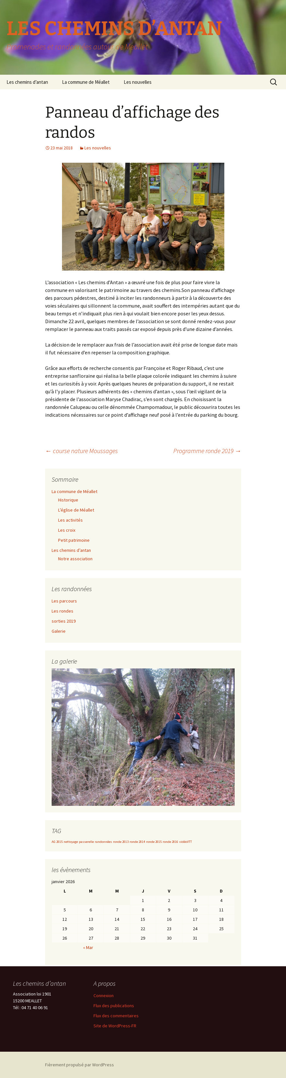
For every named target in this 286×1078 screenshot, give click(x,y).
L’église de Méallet (76, 510)
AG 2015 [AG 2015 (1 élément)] (57, 842)
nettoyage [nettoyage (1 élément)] (71, 842)
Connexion (103, 995)
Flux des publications (113, 1005)
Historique (68, 500)
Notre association (75, 559)
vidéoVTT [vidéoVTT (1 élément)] (185, 842)
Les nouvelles (138, 82)
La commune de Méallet (86, 82)
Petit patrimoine (74, 540)
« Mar (88, 947)
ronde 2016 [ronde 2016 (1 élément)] (170, 842)
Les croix (66, 530)
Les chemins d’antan (27, 82)
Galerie (59, 631)
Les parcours (64, 601)
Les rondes (62, 611)
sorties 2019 (64, 621)
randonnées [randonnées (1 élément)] (103, 842)
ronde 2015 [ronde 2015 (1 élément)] (154, 842)
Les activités (70, 520)
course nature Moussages (81, 451)
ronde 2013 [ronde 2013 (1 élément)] (121, 842)
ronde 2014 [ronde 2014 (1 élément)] (137, 842)
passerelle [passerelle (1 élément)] (86, 842)
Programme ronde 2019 (207, 451)
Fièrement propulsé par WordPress (79, 1065)
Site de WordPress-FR (114, 1026)
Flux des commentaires (116, 1016)
